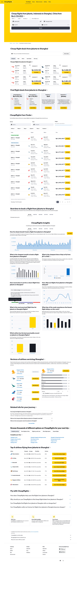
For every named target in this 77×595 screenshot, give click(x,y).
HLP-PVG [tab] (46, 214)
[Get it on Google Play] (62, 550)
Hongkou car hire (14, 440)
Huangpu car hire (34, 442)
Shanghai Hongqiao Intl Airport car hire (38, 437)
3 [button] (62, 202)
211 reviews (19, 400)
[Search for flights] (2, 5)
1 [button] (57, 202)
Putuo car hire (53, 442)
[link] (17, 108)
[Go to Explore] (2, 13)
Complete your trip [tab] (15, 431)
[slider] (71, 125)
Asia (14, 43)
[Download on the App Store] (62, 553)
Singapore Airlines (50, 369)
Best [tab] (18, 58)
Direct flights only (35, 18)
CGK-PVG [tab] (35, 214)
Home (11, 43)
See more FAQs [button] (31, 423)
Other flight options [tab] (46, 431)
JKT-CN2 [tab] (29, 214)
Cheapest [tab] (13, 58)
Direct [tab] (23, 58)
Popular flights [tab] (56, 431)
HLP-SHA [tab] (51, 214)
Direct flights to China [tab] (25, 431)
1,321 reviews (19, 387)
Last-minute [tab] (29, 58)
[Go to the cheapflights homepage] (8, 1)
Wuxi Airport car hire (35, 439)
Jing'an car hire (34, 440)
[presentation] (24, 16)
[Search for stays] (2, 8)
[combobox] (13, 18)
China (17, 43)
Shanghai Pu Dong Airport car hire (57, 437)
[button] (2, 2)
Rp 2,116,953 (17, 16)
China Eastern (19, 397)
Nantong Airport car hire (55, 439)
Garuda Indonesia (20, 376)
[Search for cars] (2, 10)
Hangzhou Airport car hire (16, 439)
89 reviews (19, 380)
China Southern (20, 390)
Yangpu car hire (54, 440)
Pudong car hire (14, 442)
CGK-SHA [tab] (40, 214)
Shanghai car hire (14, 437)
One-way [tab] (35, 58)
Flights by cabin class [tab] (36, 431)
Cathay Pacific (19, 383)
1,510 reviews (19, 373)
